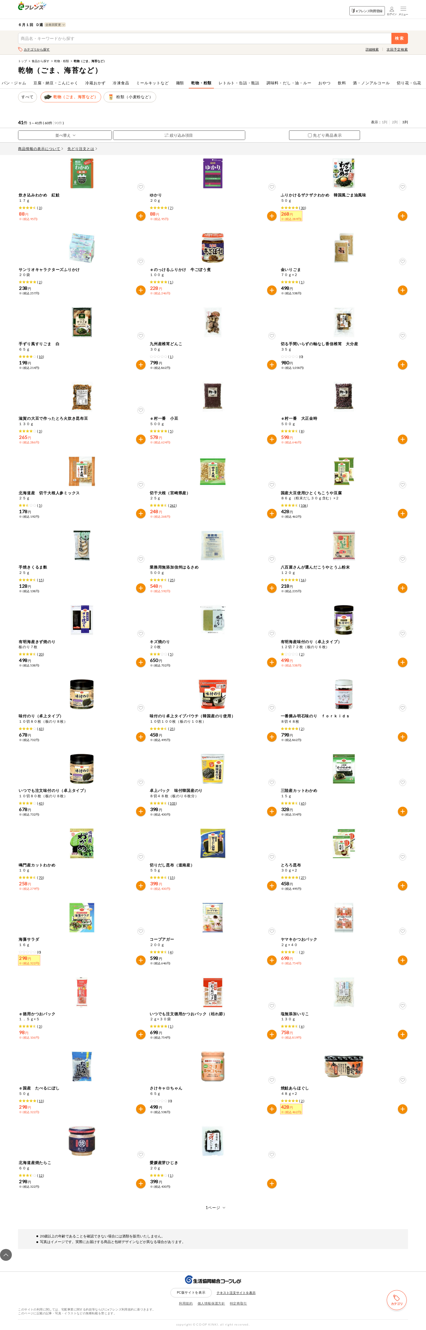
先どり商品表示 (325, 135)
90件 (58, 123)
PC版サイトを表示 (191, 1292)
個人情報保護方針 (211, 1303)
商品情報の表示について (40, 148)
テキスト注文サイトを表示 (236, 1292)
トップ (22, 61)
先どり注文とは (82, 148)
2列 (395, 122)
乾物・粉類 (61, 61)
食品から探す (40, 61)
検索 (399, 38)
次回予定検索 (397, 49)
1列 (384, 122)
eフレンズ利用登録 (367, 11)
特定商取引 (238, 1303)
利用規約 (186, 1303)
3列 (405, 122)
